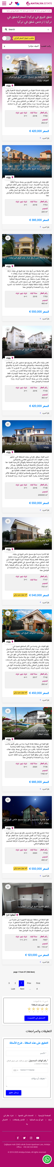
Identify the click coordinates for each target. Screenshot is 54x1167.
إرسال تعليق (13, 1093)
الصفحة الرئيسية (44, 1115)
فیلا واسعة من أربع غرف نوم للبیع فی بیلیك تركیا (26, 258)
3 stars (37, 1009)
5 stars (29, 1009)
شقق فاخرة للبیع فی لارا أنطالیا (35, 906)
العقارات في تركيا (28, 11)
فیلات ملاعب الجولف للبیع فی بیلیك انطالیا (29, 633)
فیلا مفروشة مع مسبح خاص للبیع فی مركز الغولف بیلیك (29, 79)
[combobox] (15, 1070)
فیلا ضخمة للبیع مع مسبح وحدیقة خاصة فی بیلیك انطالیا (28, 732)
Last (13, 989)
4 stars (33, 1009)
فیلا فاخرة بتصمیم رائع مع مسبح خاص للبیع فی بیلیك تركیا (26, 821)
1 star (46, 1009)
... (30, 989)
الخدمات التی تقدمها (25, 1115)
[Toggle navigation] (27, 29)
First (38, 983)
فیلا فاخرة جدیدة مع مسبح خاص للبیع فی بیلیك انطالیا (26, 542)
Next (22, 989)
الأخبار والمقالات (19, 1120)
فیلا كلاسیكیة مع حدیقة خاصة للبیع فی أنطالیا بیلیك (28, 445)
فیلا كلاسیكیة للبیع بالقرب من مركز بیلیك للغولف (26, 169)
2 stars (42, 1009)
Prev (29, 983)
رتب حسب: (46, 46)
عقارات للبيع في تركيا (44, 11)
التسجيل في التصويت (36, 1018)
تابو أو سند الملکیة (36, 1120)
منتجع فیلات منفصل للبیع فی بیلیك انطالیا (29, 349)
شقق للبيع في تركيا (13, 11)
